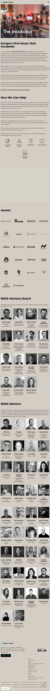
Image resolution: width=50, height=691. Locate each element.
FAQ (29, 674)
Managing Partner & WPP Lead (19, 479)
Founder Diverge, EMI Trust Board (44, 543)
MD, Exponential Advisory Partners (18, 562)
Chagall (18, 432)
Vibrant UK (43, 603)
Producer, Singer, (19, 434)
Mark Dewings (6, 498)
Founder (44, 456)
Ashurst (31, 501)
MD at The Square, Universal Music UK (31, 347)
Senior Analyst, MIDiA (6, 625)
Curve (43, 478)
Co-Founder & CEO (6, 522)
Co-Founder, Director (6, 476)
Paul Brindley (6, 520)
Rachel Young (18, 601)
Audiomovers (31, 666)
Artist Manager (18, 522)
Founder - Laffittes (31, 456)
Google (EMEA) (43, 437)
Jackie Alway (19, 367)
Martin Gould (19, 498)
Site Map (30, 676)
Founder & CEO (31, 434)
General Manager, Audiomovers (31, 371)
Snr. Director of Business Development (31, 325)
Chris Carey (31, 432)
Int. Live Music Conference (18, 458)
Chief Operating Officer (6, 325)
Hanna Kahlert (6, 623)
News (29, 659)
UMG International (6, 370)
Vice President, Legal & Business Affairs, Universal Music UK (44, 347)
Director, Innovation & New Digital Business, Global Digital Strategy (18, 348)
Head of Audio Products (6, 347)
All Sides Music (31, 478)
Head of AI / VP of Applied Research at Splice (31, 606)
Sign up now (5, 655)
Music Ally (6, 523)
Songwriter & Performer (19, 436)
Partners (30, 668)
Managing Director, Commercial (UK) (18, 393)
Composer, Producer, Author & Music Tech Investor (19, 626)
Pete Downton (31, 520)
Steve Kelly (6, 390)
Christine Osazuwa (44, 560)
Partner (6, 500)
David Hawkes (18, 390)
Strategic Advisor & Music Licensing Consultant (6, 563)
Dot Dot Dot (44, 457)
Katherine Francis (19, 475)
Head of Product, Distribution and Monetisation (19, 604)
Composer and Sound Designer (44, 523)
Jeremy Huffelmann (43, 322)
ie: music (6, 543)
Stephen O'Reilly (6, 540)
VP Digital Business (6, 369)
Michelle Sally (31, 498)
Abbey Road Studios (19, 325)
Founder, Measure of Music (44, 564)
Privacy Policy (32, 671)
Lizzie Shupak (44, 475)
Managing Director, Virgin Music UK (31, 393)
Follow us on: (42, 648)
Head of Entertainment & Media (44, 435)
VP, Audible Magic (6, 583)
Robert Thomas (43, 520)
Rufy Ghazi (6, 601)
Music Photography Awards (36, 663)
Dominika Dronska (31, 367)
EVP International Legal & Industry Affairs (19, 370)
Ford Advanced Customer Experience (19, 481)
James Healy (6, 367)
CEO (6, 456)
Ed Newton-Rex (31, 540)
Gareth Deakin (6, 454)
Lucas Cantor (19, 623)
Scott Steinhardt (44, 581)
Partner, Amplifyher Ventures (31, 584)
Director (6, 542)
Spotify (43, 504)
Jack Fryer (31, 344)
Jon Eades (6, 475)
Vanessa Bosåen (31, 390)
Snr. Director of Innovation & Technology (6, 393)
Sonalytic (19, 501)
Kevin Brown (31, 475)
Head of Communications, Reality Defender (44, 584)
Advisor (31, 522)
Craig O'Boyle (43, 432)
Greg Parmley (18, 454)
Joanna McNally (6, 560)
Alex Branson (19, 540)
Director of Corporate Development (44, 502)
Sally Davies (19, 322)
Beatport (19, 542)
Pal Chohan (31, 560)
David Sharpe (6, 322)
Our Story (31, 660)
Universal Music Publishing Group (19, 373)
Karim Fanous (19, 344)
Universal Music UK (6, 326)
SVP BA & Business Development (43, 370)
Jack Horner (44, 454)
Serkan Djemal (43, 601)
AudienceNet (31, 523)
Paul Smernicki (18, 520)
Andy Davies (44, 540)
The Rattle (6, 478)
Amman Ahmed (19, 581)
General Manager (43, 325)
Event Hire (31, 665)
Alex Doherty (44, 367)
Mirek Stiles (6, 344)
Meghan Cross (31, 581)
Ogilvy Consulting (6, 501)
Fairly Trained (31, 542)
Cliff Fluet (6, 432)
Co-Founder (44, 476)
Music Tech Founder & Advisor (31, 563)
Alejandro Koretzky (31, 602)
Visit (30, 662)
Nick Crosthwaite (44, 499)
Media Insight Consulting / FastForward (31, 436)
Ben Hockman (43, 344)
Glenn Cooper (31, 322)
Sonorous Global (6, 457)
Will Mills (19, 560)
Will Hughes (6, 581)
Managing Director (18, 324)
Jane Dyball (31, 454)
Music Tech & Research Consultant (6, 604)
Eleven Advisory (6, 435)
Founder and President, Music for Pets (19, 584)
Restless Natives (19, 523)
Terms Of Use (32, 670)
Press (30, 673)
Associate (31, 500)
